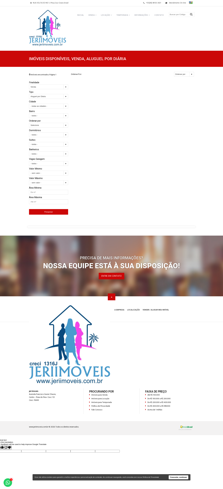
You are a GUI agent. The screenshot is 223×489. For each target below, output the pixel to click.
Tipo (31, 92)
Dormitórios (35, 130)
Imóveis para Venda (98, 395)
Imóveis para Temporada (100, 402)
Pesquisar (48, 212)
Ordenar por (35, 120)
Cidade (32, 101)
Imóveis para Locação (99, 398)
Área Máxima (35, 197)
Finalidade (34, 82)
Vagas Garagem (37, 159)
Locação (106, 15)
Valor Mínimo (35, 168)
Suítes (32, 140)
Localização (133, 310)
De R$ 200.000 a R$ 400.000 (158, 402)
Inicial (80, 15)
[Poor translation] (8, 447)
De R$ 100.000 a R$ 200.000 (158, 398)
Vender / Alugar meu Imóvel (156, 310)
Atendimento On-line (175, 2)
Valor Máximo (36, 178)
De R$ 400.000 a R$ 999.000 (157, 406)
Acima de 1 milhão (153, 409)
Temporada (123, 15)
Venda (92, 15)
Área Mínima (35, 187)
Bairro (32, 111)
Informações (142, 15)
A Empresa (119, 310)
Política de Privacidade (99, 406)
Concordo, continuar (178, 477)
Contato (159, 15)
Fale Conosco (95, 409)
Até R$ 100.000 (152, 395)
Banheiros (34, 149)
